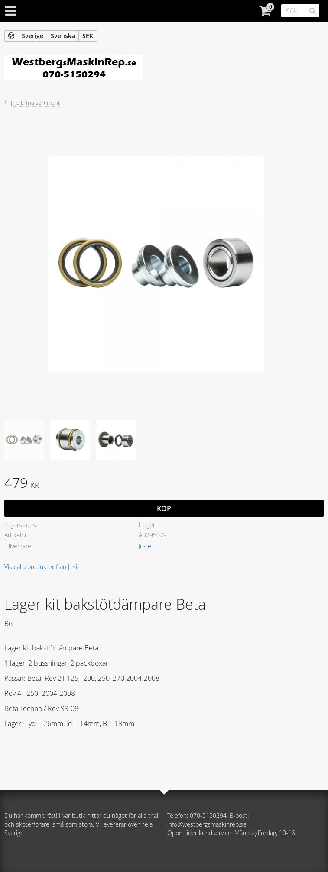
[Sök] (312, 11)
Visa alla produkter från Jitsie (42, 567)
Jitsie (145, 546)
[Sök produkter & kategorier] (300, 10)
